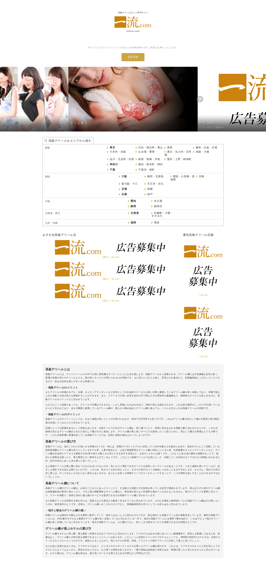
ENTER (133, 57)
